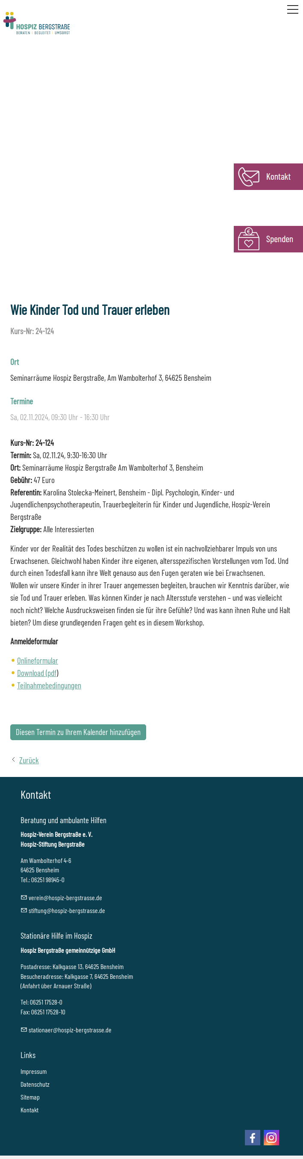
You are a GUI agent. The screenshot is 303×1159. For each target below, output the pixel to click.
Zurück (29, 760)
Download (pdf (36, 673)
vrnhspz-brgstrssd (65, 897)
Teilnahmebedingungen (49, 685)
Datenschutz (35, 1084)
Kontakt (29, 1110)
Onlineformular (37, 660)
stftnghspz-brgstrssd (67, 910)
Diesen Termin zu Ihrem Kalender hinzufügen (78, 732)
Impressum (34, 1071)
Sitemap (30, 1097)
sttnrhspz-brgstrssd (70, 1030)
